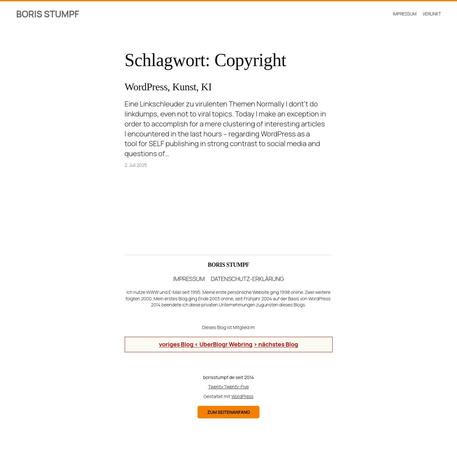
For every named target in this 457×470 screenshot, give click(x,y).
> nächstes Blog (276, 344)
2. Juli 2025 (136, 165)
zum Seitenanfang (228, 412)
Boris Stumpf (47, 14)
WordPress (242, 396)
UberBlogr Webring (225, 344)
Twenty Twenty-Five (228, 387)
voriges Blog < (179, 344)
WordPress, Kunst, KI (168, 87)
